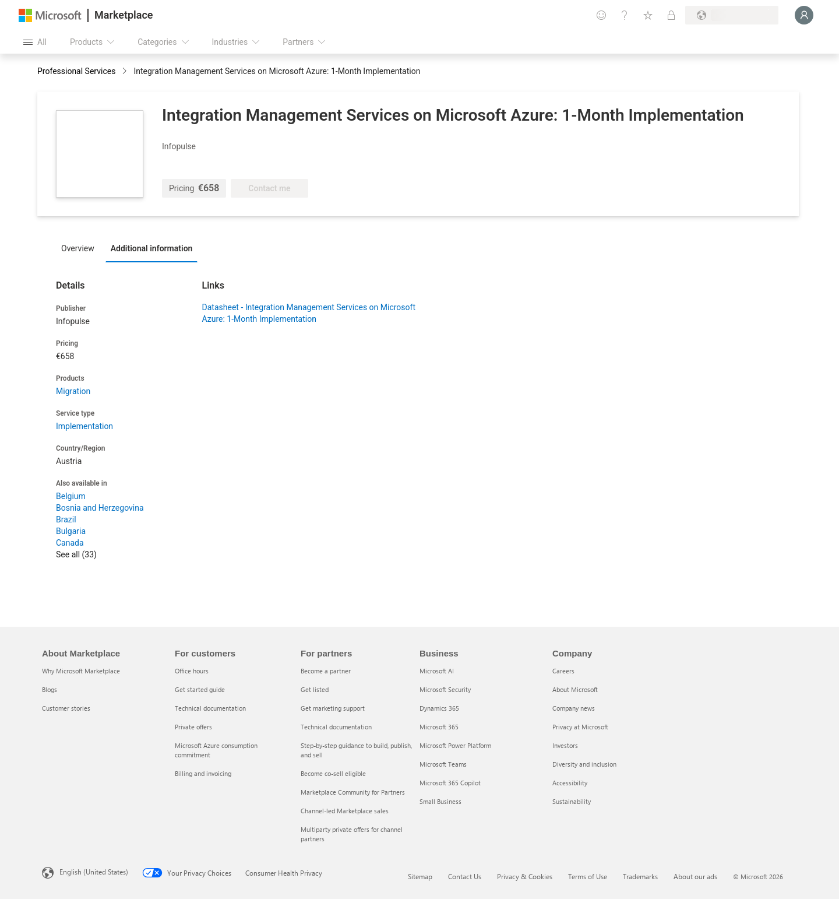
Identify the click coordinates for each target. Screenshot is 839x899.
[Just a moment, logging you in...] (804, 15)
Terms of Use (587, 876)
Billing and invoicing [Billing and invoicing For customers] (203, 773)
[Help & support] (624, 15)
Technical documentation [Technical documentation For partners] (336, 726)
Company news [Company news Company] (573, 708)
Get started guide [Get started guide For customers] (200, 689)
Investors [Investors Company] (565, 745)
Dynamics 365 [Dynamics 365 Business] (439, 708)
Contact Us (464, 876)
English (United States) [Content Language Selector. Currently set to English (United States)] (93, 871)
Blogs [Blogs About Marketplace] (49, 689)
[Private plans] (671, 15)
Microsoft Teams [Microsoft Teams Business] (443, 764)
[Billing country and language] (731, 15)
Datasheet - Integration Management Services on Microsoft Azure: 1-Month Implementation (308, 313)
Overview (77, 248)
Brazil (66, 519)
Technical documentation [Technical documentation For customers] (210, 708)
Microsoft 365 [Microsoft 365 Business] (439, 726)
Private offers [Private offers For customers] (193, 726)
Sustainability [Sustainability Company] (571, 801)
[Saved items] (648, 15)
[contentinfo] (125, 72)
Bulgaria (71, 531)
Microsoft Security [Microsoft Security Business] (445, 689)
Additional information (152, 248)
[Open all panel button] (35, 42)
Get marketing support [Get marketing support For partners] (333, 708)
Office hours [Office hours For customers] (192, 670)
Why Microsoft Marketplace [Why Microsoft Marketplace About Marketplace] (81, 670)
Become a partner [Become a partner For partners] (326, 670)
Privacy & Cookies (524, 876)
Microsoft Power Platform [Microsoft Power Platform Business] (455, 745)
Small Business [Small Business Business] (440, 801)
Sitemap (420, 876)
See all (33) (76, 554)
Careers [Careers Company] (563, 670)
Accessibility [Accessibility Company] (569, 782)
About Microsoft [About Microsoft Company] (575, 689)
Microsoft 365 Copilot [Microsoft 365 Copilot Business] (450, 782)
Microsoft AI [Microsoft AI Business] (437, 670)
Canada (70, 542)
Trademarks (640, 876)
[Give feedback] (601, 15)
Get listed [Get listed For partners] (315, 689)
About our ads (695, 876)
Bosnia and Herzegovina (100, 507)
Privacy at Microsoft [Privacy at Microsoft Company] (580, 726)
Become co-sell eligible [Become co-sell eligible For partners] (333, 773)
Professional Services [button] (76, 71)
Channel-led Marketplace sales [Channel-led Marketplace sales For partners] (345, 810)
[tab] (80, 248)
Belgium (71, 496)
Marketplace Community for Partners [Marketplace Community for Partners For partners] (353, 792)
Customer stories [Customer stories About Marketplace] (66, 708)
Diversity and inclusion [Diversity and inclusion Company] (584, 764)
